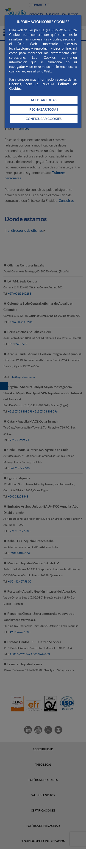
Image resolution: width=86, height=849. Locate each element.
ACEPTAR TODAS (43, 100)
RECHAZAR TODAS (43, 109)
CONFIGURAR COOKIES (43, 119)
